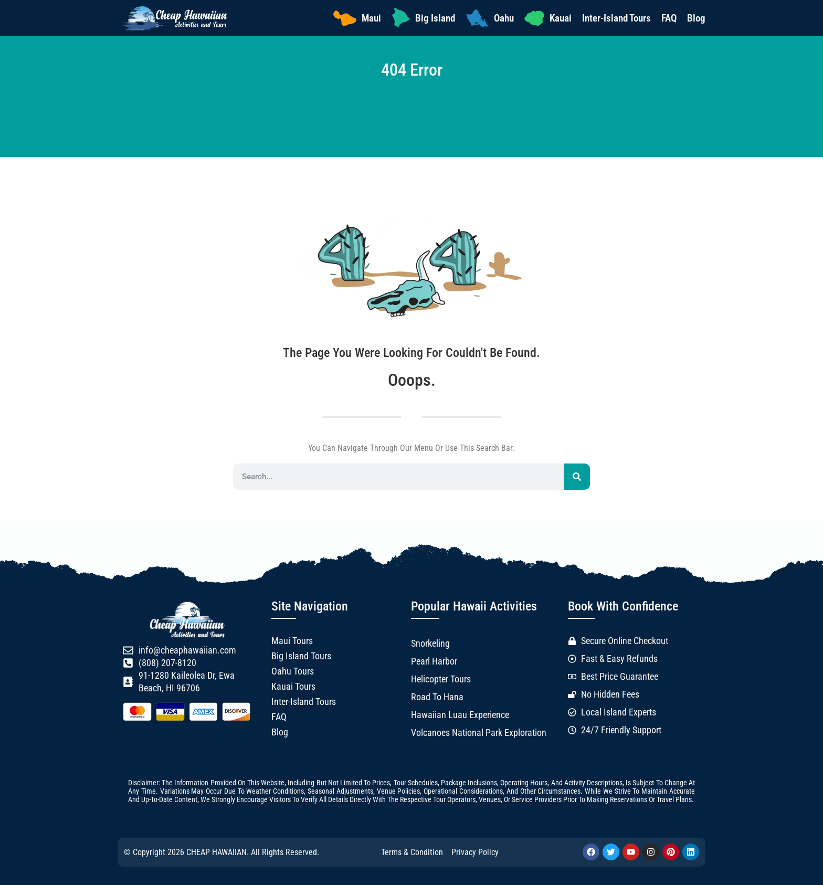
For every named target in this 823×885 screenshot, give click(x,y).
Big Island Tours (301, 656)
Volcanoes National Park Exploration (478, 733)
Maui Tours (292, 641)
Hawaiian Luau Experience (460, 715)
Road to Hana (437, 697)
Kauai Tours (293, 686)
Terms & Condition (412, 852)
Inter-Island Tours (616, 18)
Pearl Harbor (434, 661)
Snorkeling (430, 643)
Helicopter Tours (441, 679)
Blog (696, 18)
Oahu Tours (292, 671)
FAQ (669, 18)
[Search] (577, 476)
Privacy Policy (475, 852)
